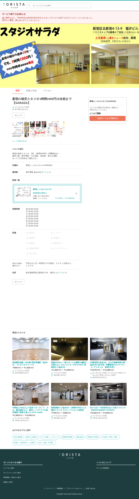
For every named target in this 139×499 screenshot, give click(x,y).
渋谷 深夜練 (18, 437)
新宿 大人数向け (32, 437)
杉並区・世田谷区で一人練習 (24, 443)
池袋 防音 (79, 437)
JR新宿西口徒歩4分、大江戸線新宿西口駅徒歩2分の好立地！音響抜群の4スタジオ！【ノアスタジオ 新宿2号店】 (108, 364)
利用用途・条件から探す (12, 477)
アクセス (47, 90)
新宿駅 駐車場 (67, 437)
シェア (18, 115)
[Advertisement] (47, 305)
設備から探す (8, 482)
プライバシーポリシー (74, 488)
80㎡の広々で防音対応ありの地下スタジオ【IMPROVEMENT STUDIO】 (108, 409)
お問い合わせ (90, 488)
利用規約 (60, 488)
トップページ (48, 488)
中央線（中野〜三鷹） (110, 437)
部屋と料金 (31, 90)
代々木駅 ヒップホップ (50, 437)
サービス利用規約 (102, 468)
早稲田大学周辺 (92, 437)
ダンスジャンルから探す (12, 473)
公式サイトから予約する (107, 118)
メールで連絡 (95, 113)
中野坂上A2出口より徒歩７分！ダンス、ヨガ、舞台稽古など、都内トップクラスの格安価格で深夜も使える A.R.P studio (30, 410)
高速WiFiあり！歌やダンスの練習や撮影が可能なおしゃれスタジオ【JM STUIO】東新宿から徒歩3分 (69, 364)
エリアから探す (9, 468)
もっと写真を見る (19, 141)
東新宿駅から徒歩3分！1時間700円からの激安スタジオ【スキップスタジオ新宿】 (68, 409)
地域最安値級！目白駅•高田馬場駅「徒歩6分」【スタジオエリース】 (30, 363)
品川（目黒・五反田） (47, 443)
